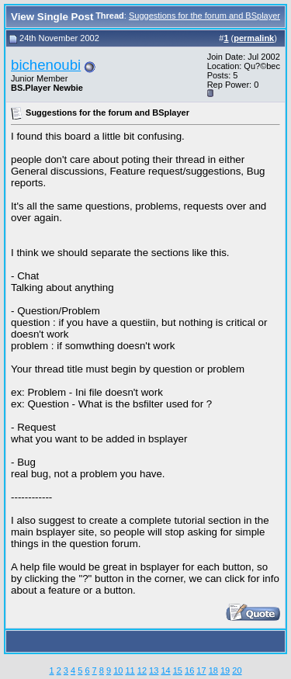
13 (153, 670)
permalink (254, 38)
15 (177, 670)
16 (189, 670)
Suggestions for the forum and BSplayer (204, 15)
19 (225, 670)
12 (142, 670)
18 (213, 670)
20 (236, 670)
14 (165, 670)
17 (201, 670)
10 (118, 670)
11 (129, 670)
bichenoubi (46, 65)
